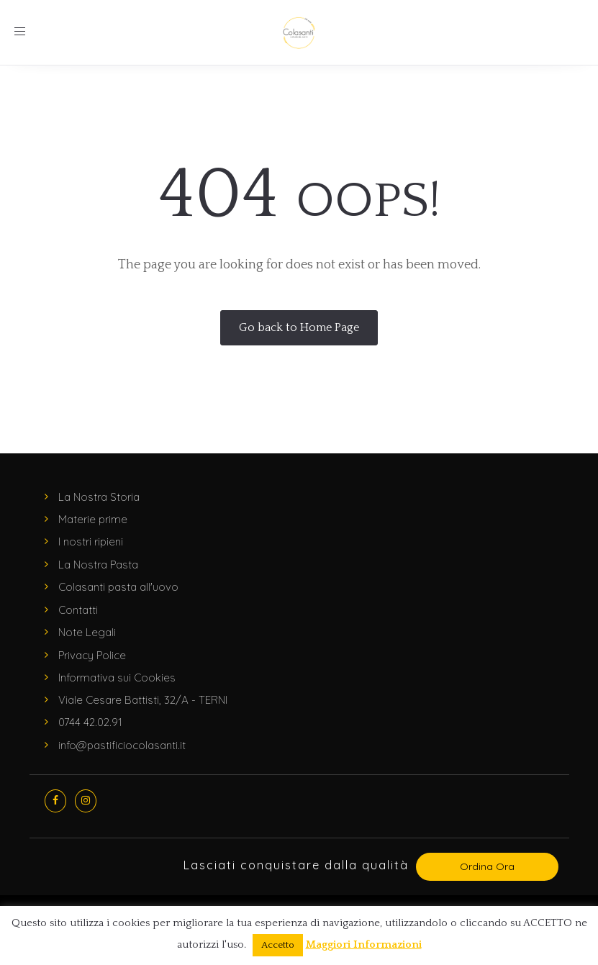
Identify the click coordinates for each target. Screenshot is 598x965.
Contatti (78, 610)
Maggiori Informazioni (364, 944)
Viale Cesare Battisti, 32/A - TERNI (142, 700)
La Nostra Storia (99, 497)
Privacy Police (92, 655)
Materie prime (92, 519)
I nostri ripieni (90, 541)
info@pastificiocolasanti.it (122, 745)
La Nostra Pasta (98, 564)
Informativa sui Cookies (117, 677)
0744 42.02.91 (90, 722)
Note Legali (87, 632)
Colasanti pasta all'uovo (118, 587)
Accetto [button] (277, 945)
